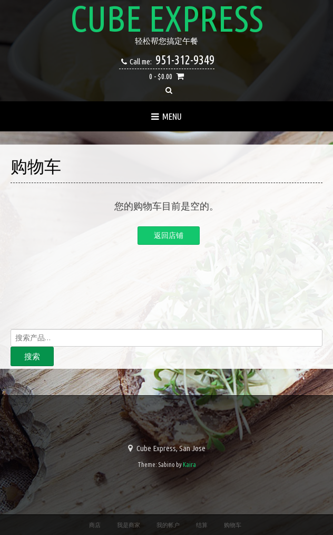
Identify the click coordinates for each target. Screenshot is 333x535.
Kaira (189, 464)
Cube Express (166, 18)
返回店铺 (168, 235)
